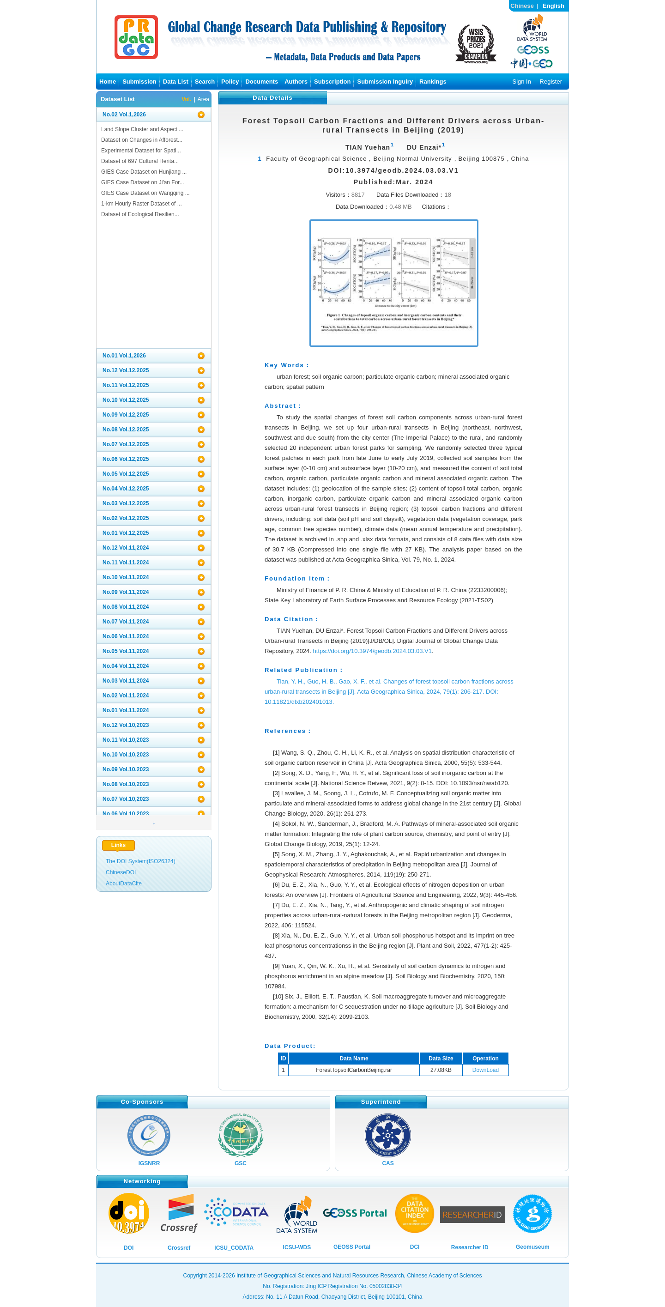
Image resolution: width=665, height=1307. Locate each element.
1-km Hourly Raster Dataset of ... (141, 203)
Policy (230, 81)
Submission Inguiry (385, 81)
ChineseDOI (121, 872)
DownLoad (485, 1070)
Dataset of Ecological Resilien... (140, 214)
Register (551, 81)
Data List (175, 81)
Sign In (521, 81)
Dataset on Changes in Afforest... (141, 140)
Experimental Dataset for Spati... (141, 150)
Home (107, 81)
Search (205, 81)
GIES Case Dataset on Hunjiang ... (144, 172)
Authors (296, 81)
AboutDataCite (124, 883)
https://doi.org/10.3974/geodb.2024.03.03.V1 (372, 650)
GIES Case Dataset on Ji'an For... (142, 182)
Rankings (433, 81)
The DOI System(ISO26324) (140, 861)
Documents (261, 81)
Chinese (522, 5)
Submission (139, 81)
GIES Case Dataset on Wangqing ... (145, 193)
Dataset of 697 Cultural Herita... (140, 161)
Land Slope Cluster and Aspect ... (142, 129)
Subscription (332, 81)
